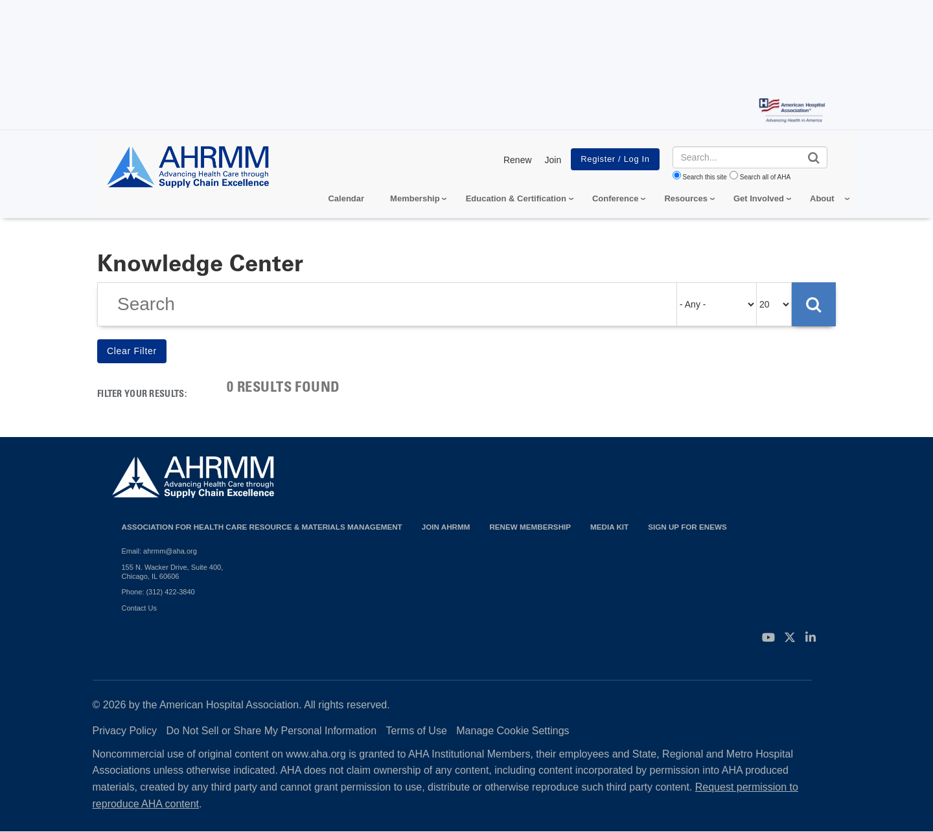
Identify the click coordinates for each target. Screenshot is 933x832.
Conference (615, 198)
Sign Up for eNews (687, 527)
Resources (685, 198)
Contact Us (139, 608)
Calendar (346, 198)
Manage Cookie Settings (512, 730)
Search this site (705, 177)
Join (553, 160)
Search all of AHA (765, 177)
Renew (517, 160)
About (822, 198)
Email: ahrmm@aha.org (159, 551)
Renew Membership (530, 527)
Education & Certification (516, 198)
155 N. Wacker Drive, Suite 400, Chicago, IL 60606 (173, 571)
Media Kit (609, 527)
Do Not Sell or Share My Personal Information (272, 730)
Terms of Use (416, 730)
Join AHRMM (446, 527)
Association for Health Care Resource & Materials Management (262, 527)
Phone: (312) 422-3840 (158, 592)
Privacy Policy (125, 730)
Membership (415, 198)
